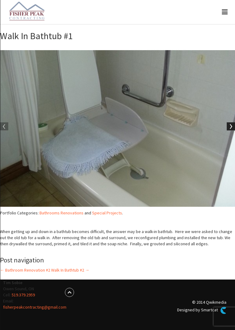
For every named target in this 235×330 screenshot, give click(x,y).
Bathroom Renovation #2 (25, 270)
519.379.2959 (23, 295)
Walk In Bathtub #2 (70, 270)
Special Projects (107, 213)
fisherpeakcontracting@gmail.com (34, 307)
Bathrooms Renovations (61, 213)
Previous (4, 127)
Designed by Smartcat (201, 310)
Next (230, 127)
